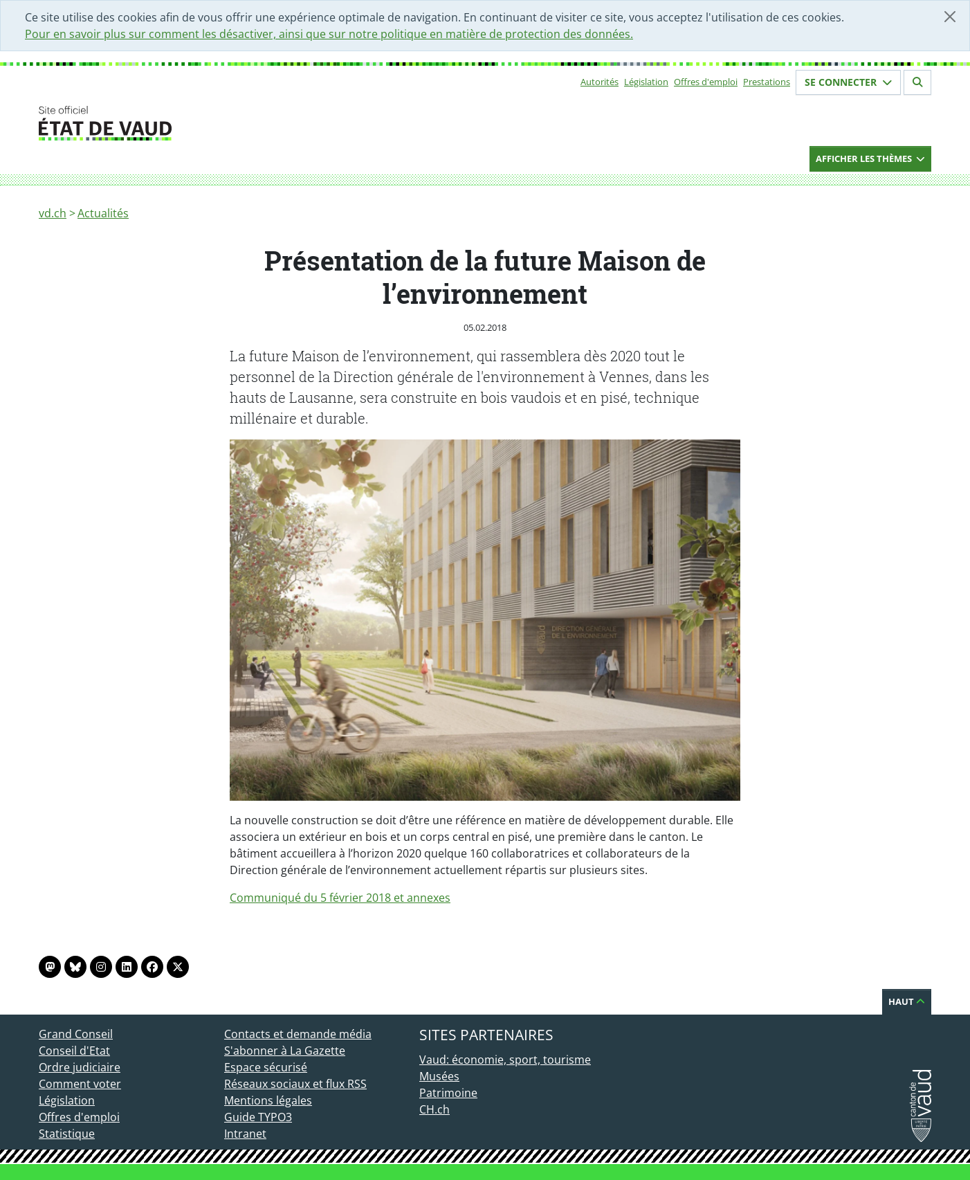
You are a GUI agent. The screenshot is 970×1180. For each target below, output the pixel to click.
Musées (439, 1076)
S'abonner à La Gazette (284, 1050)
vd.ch (52, 213)
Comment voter (80, 1083)
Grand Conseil (76, 1034)
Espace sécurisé (265, 1067)
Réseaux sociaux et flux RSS (295, 1083)
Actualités (103, 213)
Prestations (766, 81)
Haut (906, 1001)
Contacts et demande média (298, 1034)
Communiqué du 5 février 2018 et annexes (340, 897)
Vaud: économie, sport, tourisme (505, 1059)
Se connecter (848, 82)
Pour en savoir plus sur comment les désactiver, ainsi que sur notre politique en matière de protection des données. (329, 34)
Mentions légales (268, 1100)
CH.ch (434, 1109)
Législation (646, 81)
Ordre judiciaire (79, 1067)
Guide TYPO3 (258, 1117)
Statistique (67, 1133)
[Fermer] (950, 17)
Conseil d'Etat (74, 1050)
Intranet (245, 1133)
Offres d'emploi (706, 81)
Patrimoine (448, 1092)
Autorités (599, 81)
